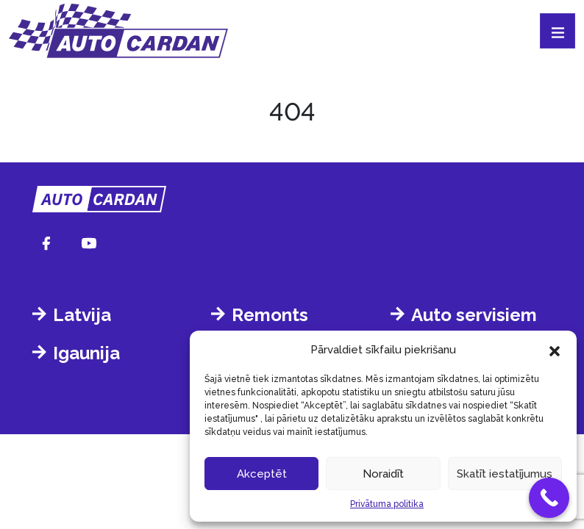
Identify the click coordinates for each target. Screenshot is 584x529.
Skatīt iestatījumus (504, 474)
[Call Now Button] (549, 498)
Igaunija (86, 353)
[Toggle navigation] (557, 30)
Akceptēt (262, 474)
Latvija (82, 314)
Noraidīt (383, 474)
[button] (554, 349)
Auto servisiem (474, 314)
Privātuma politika (387, 504)
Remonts (270, 314)
